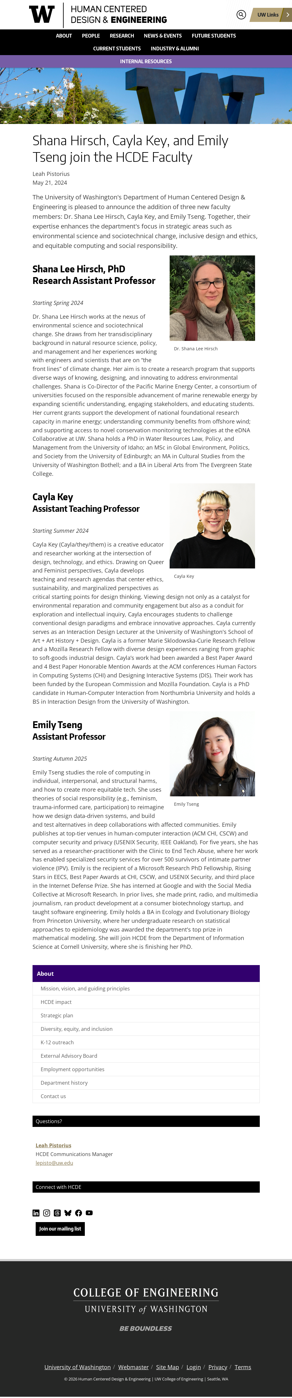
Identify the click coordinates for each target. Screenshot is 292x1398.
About (64, 36)
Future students (214, 36)
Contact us (53, 1096)
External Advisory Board (69, 1055)
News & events (163, 36)
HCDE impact (56, 1002)
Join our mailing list (60, 1229)
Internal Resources (146, 61)
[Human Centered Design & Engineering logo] (117, 15)
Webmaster (133, 1368)
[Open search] (241, 15)
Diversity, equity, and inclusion (77, 1028)
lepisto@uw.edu (54, 1162)
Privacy (217, 1368)
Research (122, 36)
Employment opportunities (73, 1069)
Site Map (167, 1368)
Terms (243, 1368)
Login (194, 1368)
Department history (64, 1082)
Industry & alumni (175, 48)
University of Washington (77, 1368)
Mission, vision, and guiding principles (85, 988)
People (91, 36)
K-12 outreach (57, 1042)
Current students (117, 48)
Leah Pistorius (53, 1145)
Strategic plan (57, 1015)
